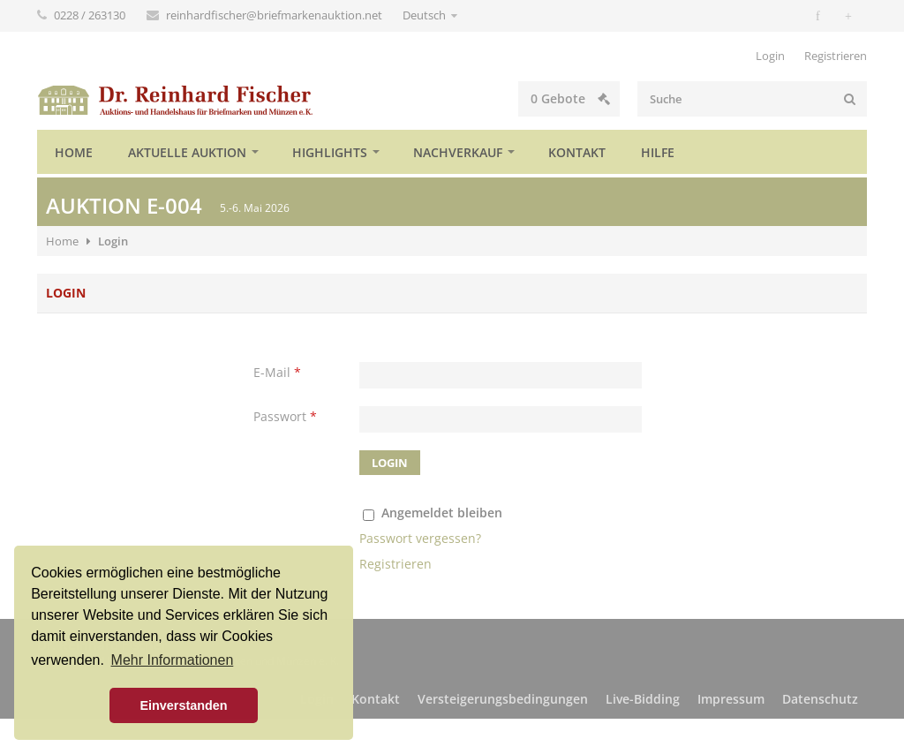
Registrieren (835, 56)
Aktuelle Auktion (187, 152)
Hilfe (657, 152)
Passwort (285, 416)
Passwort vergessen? (420, 538)
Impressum (731, 698)
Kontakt (577, 152)
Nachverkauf (457, 152)
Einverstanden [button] (183, 705)
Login (770, 56)
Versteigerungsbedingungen (503, 698)
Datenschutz (820, 698)
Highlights (329, 152)
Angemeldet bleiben (441, 512)
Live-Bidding (643, 698)
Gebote (570, 98)
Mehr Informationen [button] (172, 659)
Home (74, 152)
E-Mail (277, 372)
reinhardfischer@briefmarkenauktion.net (275, 15)
